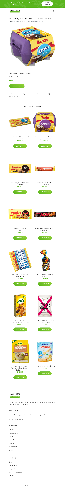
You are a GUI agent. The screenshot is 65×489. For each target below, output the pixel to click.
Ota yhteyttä (13, 465)
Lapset (11, 436)
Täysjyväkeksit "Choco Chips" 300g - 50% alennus (20, 321)
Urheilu (11, 450)
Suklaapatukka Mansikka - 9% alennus (45, 184)
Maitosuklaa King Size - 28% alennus (20, 138)
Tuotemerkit (21, 74)
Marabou (28, 74)
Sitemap (11, 476)
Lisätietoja (17, 86)
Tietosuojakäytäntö (15, 472)
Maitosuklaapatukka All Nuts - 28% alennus (44, 229)
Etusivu (11, 21)
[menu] (54, 11)
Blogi (10, 462)
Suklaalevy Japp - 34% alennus (20, 229)
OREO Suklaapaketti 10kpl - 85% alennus (20, 275)
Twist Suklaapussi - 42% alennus (45, 275)
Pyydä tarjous (47, 3)
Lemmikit (12, 440)
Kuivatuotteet (13, 433)
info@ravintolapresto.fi (16, 419)
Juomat (11, 429)
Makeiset (12, 443)
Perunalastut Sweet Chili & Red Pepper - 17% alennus (45, 321)
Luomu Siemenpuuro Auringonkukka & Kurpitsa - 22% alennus (20, 368)
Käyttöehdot (13, 469)
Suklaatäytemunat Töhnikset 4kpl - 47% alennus (45, 138)
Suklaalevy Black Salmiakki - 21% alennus (20, 184)
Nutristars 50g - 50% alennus (45, 366)
